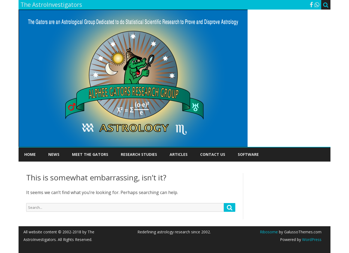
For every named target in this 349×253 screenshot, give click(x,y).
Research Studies (139, 154)
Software (248, 154)
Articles (179, 154)
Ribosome (269, 231)
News (53, 154)
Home (30, 154)
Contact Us (212, 154)
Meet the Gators (90, 154)
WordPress (311, 239)
